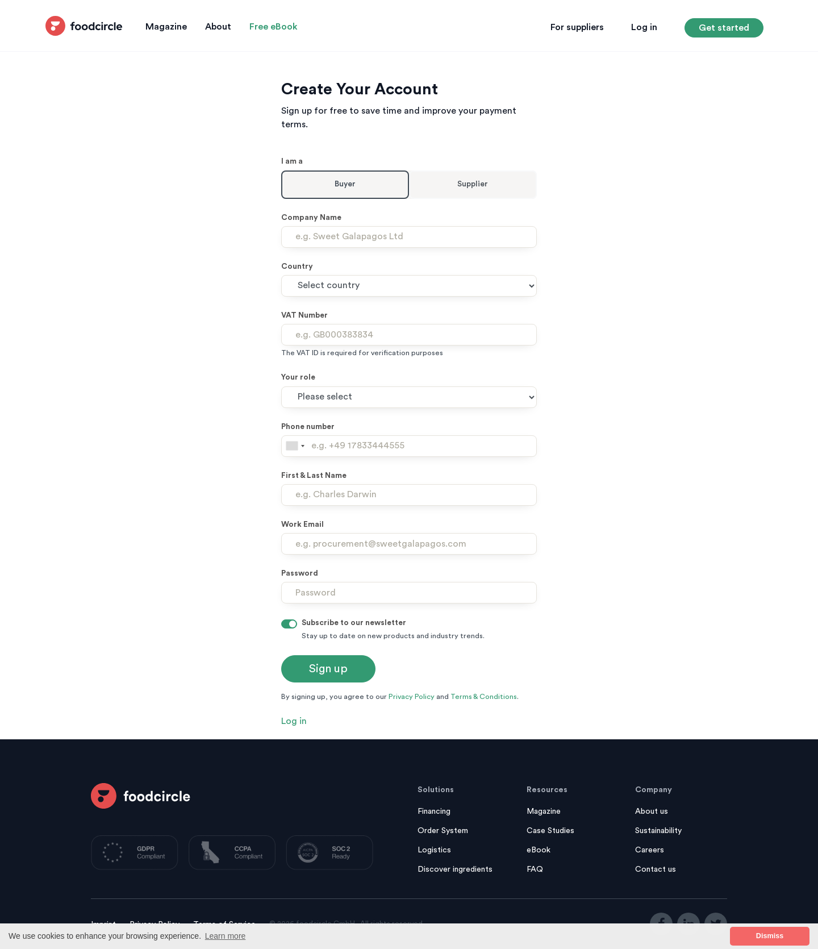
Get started (724, 27)
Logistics (434, 850)
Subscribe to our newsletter (354, 623)
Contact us (655, 869)
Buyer (345, 184)
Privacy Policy (412, 696)
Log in (644, 27)
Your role (298, 377)
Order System (443, 831)
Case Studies (550, 831)
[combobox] (295, 446)
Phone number (308, 427)
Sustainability (658, 831)
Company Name (311, 218)
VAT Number (304, 315)
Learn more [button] (225, 935)
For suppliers (577, 27)
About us (651, 811)
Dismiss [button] (769, 936)
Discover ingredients (455, 869)
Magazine (166, 26)
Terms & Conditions (483, 696)
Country (297, 266)
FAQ (535, 869)
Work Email (302, 524)
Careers (649, 850)
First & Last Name (314, 476)
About (218, 26)
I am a (292, 161)
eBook (538, 850)
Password (299, 573)
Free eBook (273, 26)
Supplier (472, 184)
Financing (434, 811)
